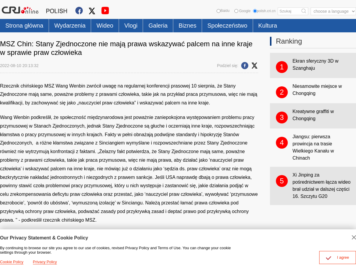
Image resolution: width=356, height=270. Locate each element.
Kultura (267, 25)
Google (242, 11)
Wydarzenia (69, 25)
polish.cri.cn (264, 11)
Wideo (104, 25)
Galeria (157, 25)
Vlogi (130, 25)
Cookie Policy (11, 262)
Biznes (187, 25)
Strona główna (24, 25)
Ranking (289, 41)
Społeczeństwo (227, 25)
